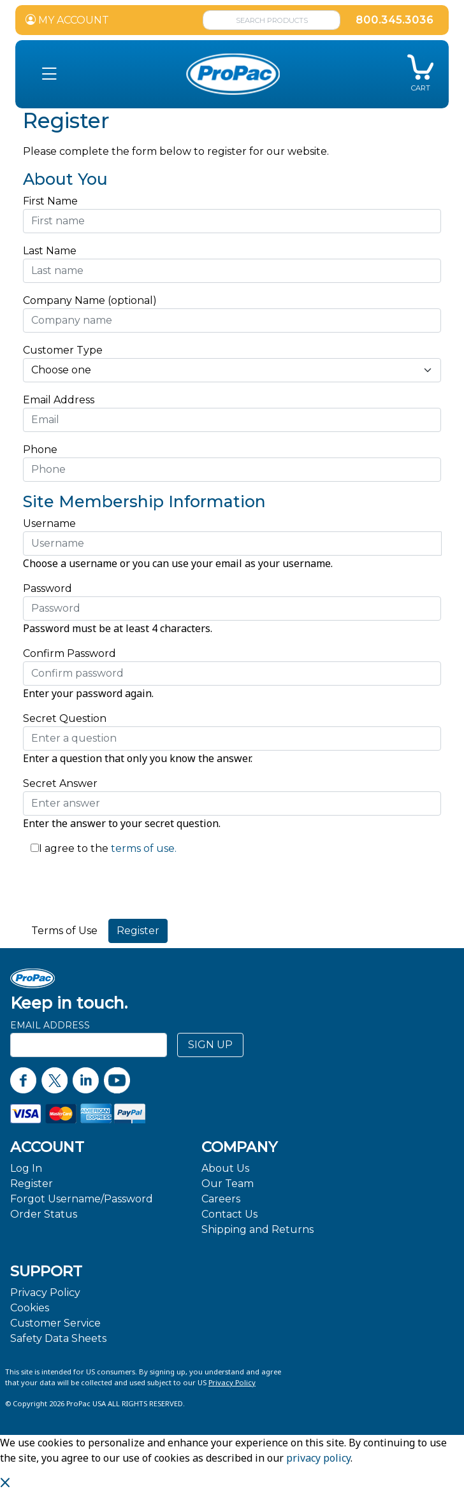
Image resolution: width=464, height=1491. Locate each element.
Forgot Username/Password (81, 1199)
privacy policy (318, 1458)
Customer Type (63, 350)
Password (47, 588)
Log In (26, 1168)
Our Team (227, 1184)
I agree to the (73, 848)
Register (31, 1184)
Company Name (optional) (90, 300)
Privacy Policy (45, 1292)
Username (49, 523)
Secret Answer (60, 783)
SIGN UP (210, 1045)
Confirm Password (69, 653)
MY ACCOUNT (67, 20)
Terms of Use (64, 931)
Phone (40, 449)
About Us (225, 1168)
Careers (220, 1199)
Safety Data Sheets (58, 1338)
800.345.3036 (394, 20)
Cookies (29, 1308)
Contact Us (229, 1214)
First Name (50, 201)
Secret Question (64, 718)
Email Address (62, 400)
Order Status (43, 1214)
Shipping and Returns (257, 1229)
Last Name (49, 251)
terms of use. (142, 848)
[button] (49, 74)
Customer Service (55, 1323)
